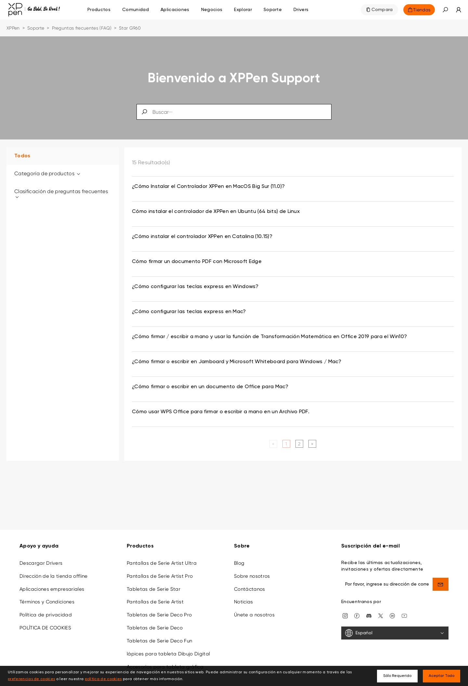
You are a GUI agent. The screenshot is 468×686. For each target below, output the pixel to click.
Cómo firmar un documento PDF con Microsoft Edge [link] (197, 261)
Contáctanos (249, 584)
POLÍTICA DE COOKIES (45, 623)
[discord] (369, 611)
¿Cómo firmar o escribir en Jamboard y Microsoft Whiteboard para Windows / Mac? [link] (236, 361)
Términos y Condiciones (47, 597)
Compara (382, 9)
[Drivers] (300, 10)
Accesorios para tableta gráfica (165, 662)
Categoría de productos (47, 173)
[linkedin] (392, 611)
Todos (22, 156)
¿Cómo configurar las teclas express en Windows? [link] (195, 286)
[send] (441, 579)
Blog (239, 558)
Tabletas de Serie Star (153, 584)
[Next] (312, 443)
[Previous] (273, 443)
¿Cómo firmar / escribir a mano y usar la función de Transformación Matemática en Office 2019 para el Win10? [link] (269, 336)
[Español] (394, 628)
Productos (98, 9)
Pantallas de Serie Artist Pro (160, 571)
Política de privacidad (46, 610)
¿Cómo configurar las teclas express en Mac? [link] (189, 311)
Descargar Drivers (41, 558)
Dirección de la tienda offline (54, 571)
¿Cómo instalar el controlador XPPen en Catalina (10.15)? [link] (202, 236)
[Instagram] (345, 611)
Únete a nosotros (254, 610)
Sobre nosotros (252, 571)
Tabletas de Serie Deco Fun (159, 636)
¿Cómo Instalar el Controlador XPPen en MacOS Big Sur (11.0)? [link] (208, 186)
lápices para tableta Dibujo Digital (168, 649)
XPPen (13, 28)
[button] (445, 10)
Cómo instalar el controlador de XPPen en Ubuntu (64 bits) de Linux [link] (216, 211)
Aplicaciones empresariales (52, 584)
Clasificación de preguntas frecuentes (61, 194)
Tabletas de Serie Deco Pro (159, 610)
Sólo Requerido (397, 676)
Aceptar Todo (441, 676)
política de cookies (103, 679)
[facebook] (357, 611)
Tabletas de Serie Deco (155, 623)
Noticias (243, 597)
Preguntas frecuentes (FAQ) (81, 28)
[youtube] (404, 611)
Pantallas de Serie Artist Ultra (162, 558)
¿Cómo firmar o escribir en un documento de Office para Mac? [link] (210, 386)
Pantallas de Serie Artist (155, 597)
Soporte (35, 28)
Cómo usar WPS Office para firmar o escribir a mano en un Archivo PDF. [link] (220, 412)
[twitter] (380, 611)
